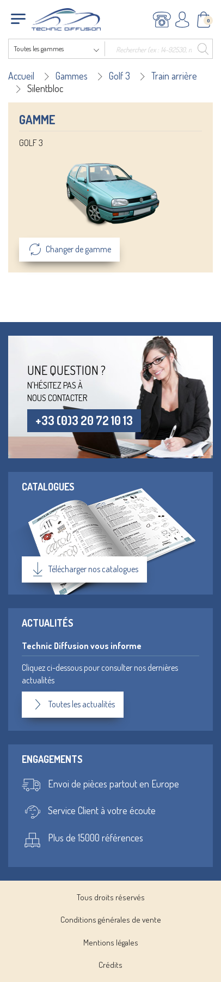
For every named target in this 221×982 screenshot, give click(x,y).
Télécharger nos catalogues (84, 569)
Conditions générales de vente (110, 919)
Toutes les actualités (72, 704)
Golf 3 (119, 76)
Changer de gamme (69, 249)
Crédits (110, 965)
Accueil (21, 76)
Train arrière (174, 76)
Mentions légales (110, 942)
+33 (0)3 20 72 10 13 (84, 420)
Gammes (72, 76)
